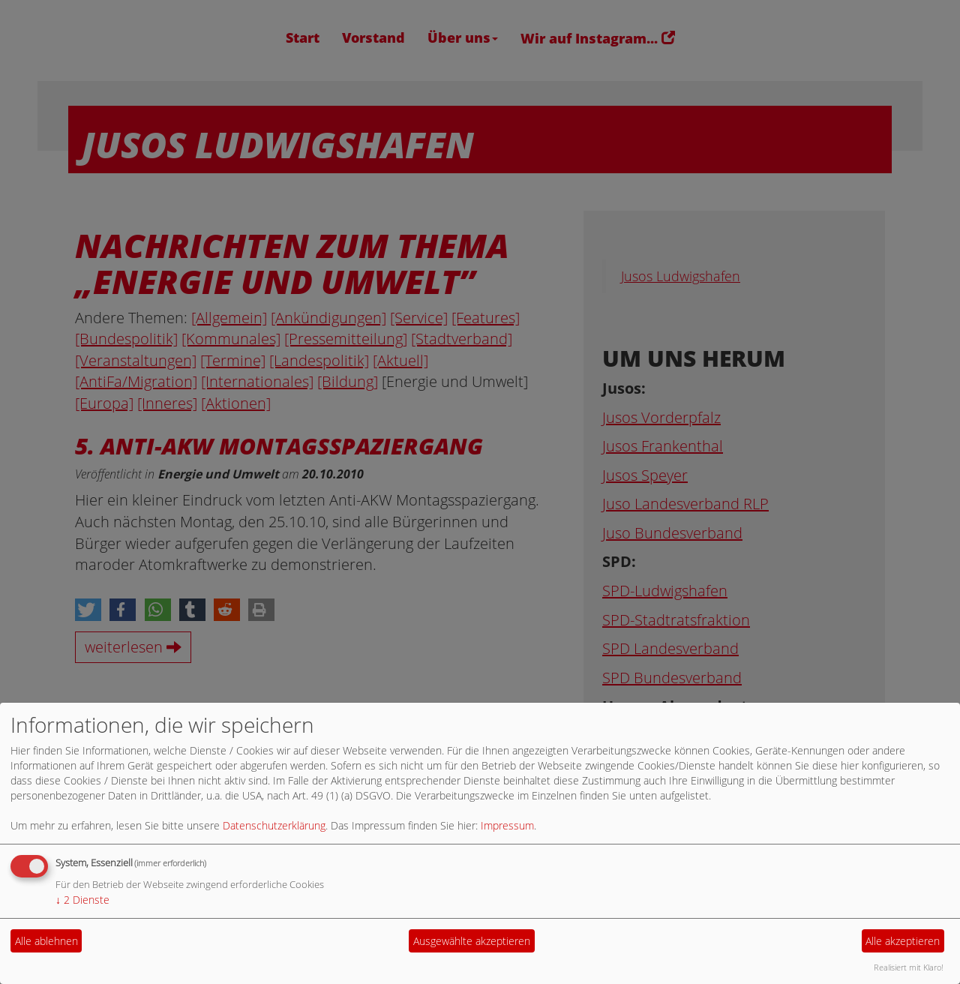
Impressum (507, 825)
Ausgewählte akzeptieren (471, 941)
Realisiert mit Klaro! (909, 967)
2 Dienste (83, 899)
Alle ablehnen (46, 941)
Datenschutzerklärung (274, 825)
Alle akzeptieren (903, 941)
